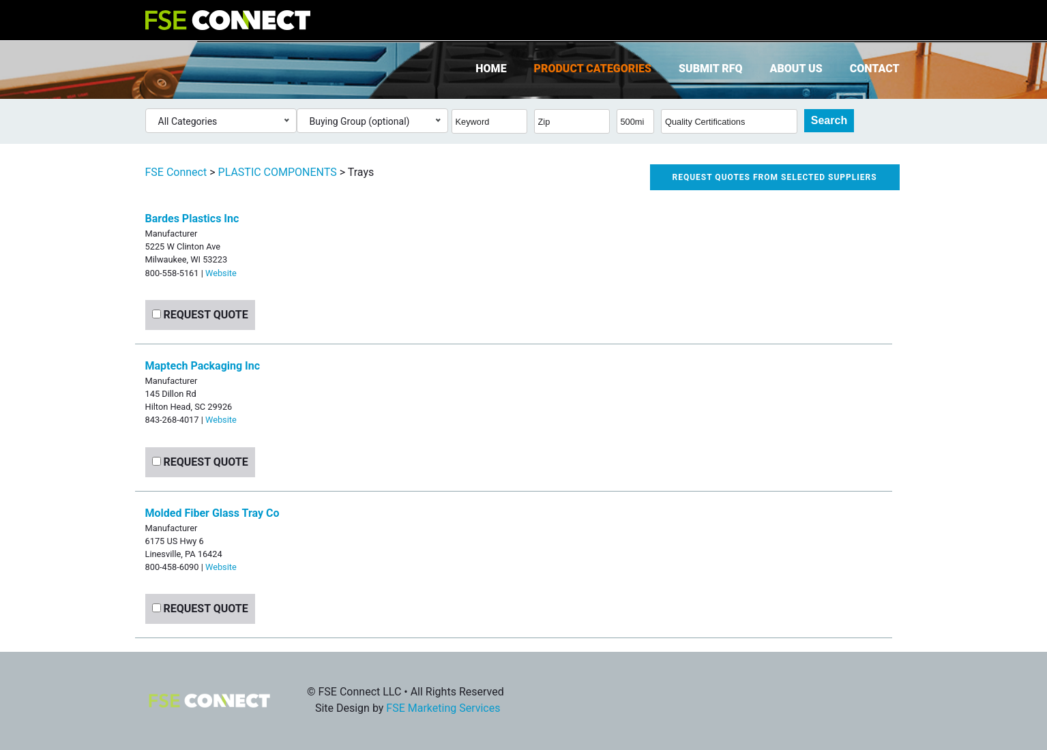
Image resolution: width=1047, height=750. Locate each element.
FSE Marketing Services (443, 708)
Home (490, 68)
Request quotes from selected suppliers (775, 177)
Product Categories (592, 68)
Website (221, 273)
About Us (796, 68)
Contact (875, 68)
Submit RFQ (710, 68)
